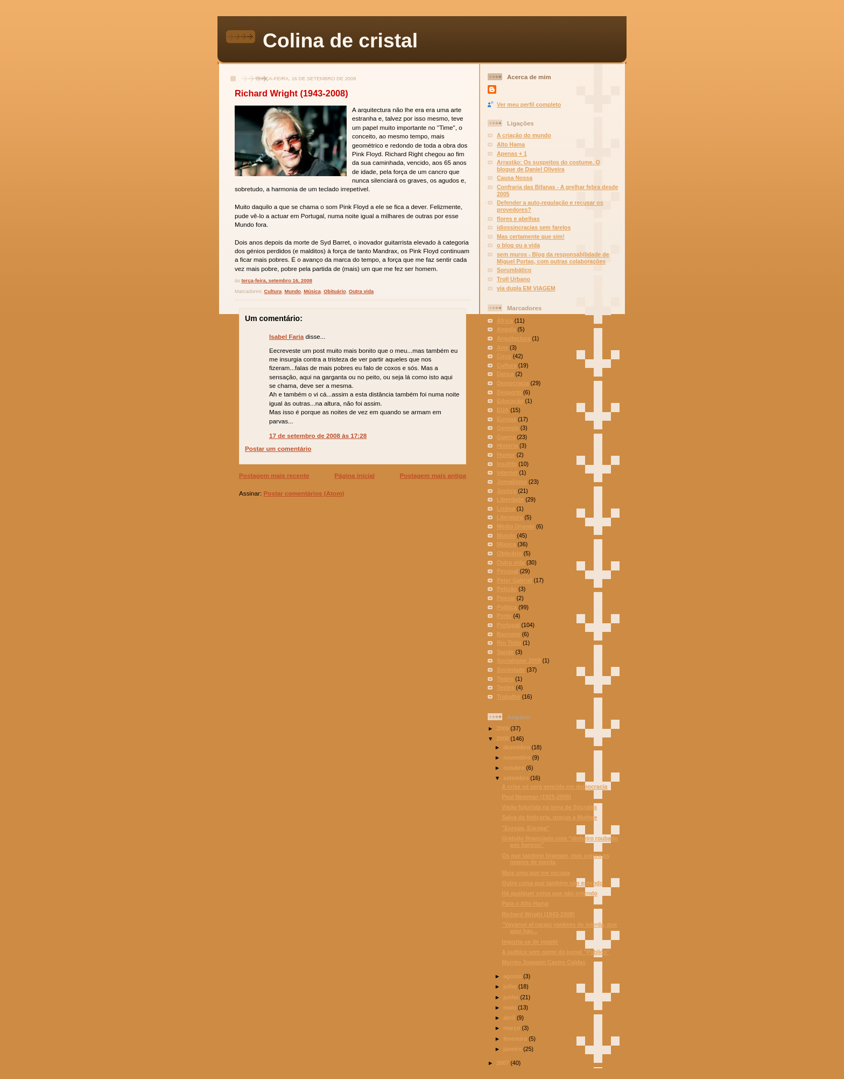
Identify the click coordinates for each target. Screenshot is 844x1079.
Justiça (506, 491)
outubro (514, 767)
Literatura (510, 517)
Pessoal (507, 571)
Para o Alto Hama (525, 903)
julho (510, 986)
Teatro (505, 679)
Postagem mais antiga (433, 475)
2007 (503, 1063)
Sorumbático (514, 270)
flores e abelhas (518, 218)
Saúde (505, 652)
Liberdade (510, 499)
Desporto (509, 392)
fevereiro (516, 1038)
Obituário (334, 291)
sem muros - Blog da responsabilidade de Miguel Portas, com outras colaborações (553, 257)
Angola (506, 329)
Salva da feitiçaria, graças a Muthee (549, 817)
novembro (517, 757)
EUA (503, 410)
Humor (506, 454)
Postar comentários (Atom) (303, 493)
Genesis (508, 427)
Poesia (506, 598)
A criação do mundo (524, 135)
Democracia (513, 383)
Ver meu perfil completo (529, 104)
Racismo (509, 634)
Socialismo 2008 (519, 660)
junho (512, 997)
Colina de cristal (340, 40)
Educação (510, 401)
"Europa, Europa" (525, 828)
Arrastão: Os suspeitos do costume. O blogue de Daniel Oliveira (548, 165)
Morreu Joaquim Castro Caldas (543, 962)
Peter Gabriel (514, 580)
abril (510, 1017)
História (507, 445)
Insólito (507, 464)
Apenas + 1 (512, 153)
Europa (506, 419)
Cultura (273, 291)
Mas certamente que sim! (531, 236)
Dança (505, 374)
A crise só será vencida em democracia (554, 786)
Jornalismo (512, 481)
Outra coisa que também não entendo (552, 883)
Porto (504, 615)
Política (507, 607)
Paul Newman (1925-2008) (536, 796)
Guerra (506, 437)
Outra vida (361, 291)
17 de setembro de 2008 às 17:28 (318, 435)
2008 (503, 738)
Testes (506, 687)
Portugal (508, 625)
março (512, 1028)
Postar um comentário (278, 448)
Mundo (292, 291)
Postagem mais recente (274, 475)
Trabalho (509, 696)
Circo (504, 356)
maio (510, 1007)
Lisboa (506, 508)
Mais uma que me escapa (535, 872)
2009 (503, 728)
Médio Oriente (515, 526)
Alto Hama (511, 144)
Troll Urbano (513, 279)
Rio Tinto (509, 642)
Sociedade (511, 669)
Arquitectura (514, 338)
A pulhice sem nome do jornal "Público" (555, 952)
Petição (507, 589)
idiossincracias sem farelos (534, 227)
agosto (513, 976)
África (505, 320)
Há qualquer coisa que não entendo (549, 893)
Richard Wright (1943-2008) (291, 93)
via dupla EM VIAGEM (526, 288)
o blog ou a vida (518, 245)
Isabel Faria (286, 336)
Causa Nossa (514, 178)
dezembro (517, 747)
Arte (502, 347)
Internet (507, 472)
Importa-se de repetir (530, 941)
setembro (516, 778)
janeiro (513, 1049)
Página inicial (354, 475)
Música (312, 291)
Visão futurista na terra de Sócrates (549, 807)
